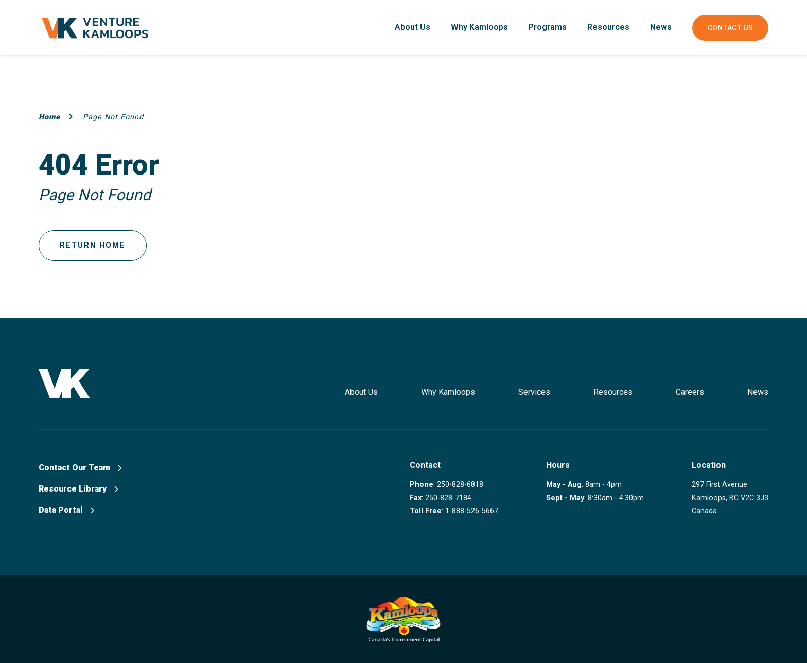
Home (56, 117)
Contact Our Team (80, 468)
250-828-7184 (448, 498)
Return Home (93, 245)
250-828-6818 (460, 484)
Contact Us (730, 28)
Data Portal (66, 510)
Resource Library (78, 489)
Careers (690, 392)
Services (534, 392)
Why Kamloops (479, 27)
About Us (412, 27)
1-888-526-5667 (471, 511)
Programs (548, 27)
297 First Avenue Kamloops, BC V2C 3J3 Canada (730, 498)
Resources (608, 27)
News (661, 27)
